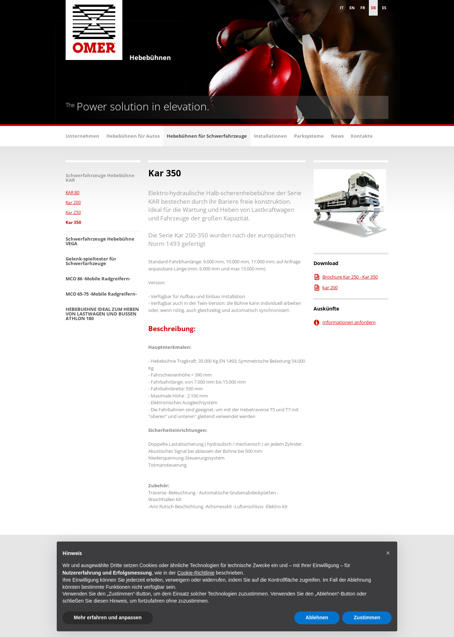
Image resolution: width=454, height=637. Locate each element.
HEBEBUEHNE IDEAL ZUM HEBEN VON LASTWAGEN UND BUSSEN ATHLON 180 (102, 314)
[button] (388, 553)
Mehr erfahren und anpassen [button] (108, 617)
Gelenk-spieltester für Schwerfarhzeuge (91, 261)
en (352, 7)
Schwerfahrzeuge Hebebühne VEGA (100, 241)
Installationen (270, 136)
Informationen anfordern (349, 322)
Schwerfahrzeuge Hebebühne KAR (100, 177)
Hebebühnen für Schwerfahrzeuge (207, 136)
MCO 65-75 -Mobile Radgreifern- (101, 294)
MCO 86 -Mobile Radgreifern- (98, 278)
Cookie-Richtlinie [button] (196, 573)
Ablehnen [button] (317, 617)
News (337, 136)
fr (362, 7)
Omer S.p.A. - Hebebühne (94, 32)
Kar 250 (73, 212)
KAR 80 (72, 193)
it (341, 7)
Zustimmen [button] (367, 617)
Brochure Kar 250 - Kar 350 (350, 277)
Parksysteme (309, 136)
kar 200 (330, 287)
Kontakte (362, 136)
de (373, 7)
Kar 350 (73, 222)
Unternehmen (82, 136)
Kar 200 (73, 202)
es (384, 7)
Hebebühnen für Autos (133, 136)
